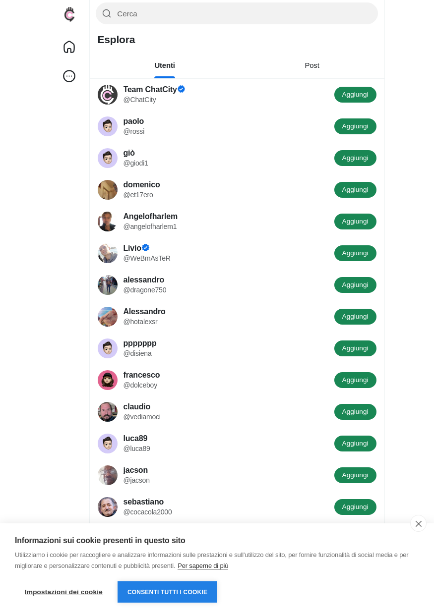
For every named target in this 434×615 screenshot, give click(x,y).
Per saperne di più (203, 565)
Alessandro (145, 311)
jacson (136, 470)
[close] (418, 523)
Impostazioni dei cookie (64, 592)
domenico (142, 184)
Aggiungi (355, 94)
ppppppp (140, 343)
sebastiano (144, 502)
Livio (132, 248)
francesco (142, 375)
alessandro (144, 280)
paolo (134, 121)
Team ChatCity (150, 89)
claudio (137, 406)
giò (129, 153)
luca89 (136, 438)
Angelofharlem (151, 216)
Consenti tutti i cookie (167, 592)
